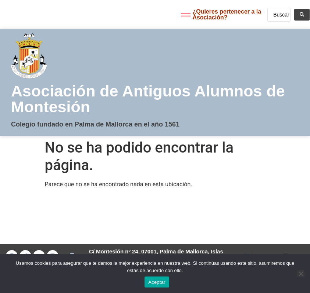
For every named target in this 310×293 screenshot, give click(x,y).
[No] (300, 273)
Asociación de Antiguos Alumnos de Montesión (148, 99)
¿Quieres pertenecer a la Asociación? (226, 14)
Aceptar (156, 282)
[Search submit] (302, 15)
